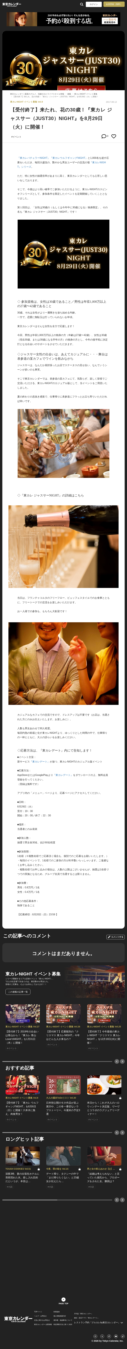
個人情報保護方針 (60, 1316)
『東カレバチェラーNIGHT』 (33, 158)
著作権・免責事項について (63, 1320)
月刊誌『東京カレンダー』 (83, 1313)
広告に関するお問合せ (42, 1320)
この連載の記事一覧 (18, 992)
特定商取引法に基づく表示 (63, 1324)
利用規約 (57, 1312)
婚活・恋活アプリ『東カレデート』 (86, 1318)
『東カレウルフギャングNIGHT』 (69, 158)
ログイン (94, 4)
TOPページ (38, 1312)
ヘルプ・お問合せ (40, 1316)
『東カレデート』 (40, 761)
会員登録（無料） (114, 4)
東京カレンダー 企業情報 (43, 1324)
